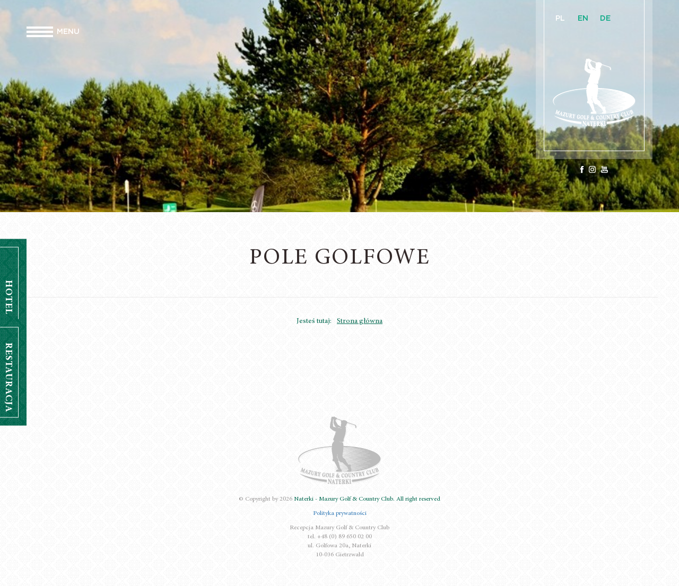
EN (583, 18)
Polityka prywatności (340, 513)
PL (560, 18)
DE (605, 18)
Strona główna (359, 321)
